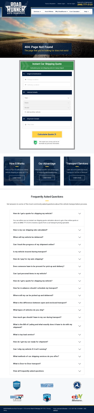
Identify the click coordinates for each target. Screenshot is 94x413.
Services (36, 11)
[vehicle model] (47, 108)
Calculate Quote (47, 134)
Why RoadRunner (61, 11)
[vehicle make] (47, 103)
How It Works (49, 11)
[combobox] (47, 79)
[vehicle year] (47, 98)
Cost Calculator (74, 11)
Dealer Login (61, 3)
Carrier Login (71, 3)
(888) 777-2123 (84, 4)
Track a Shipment (50, 3)
